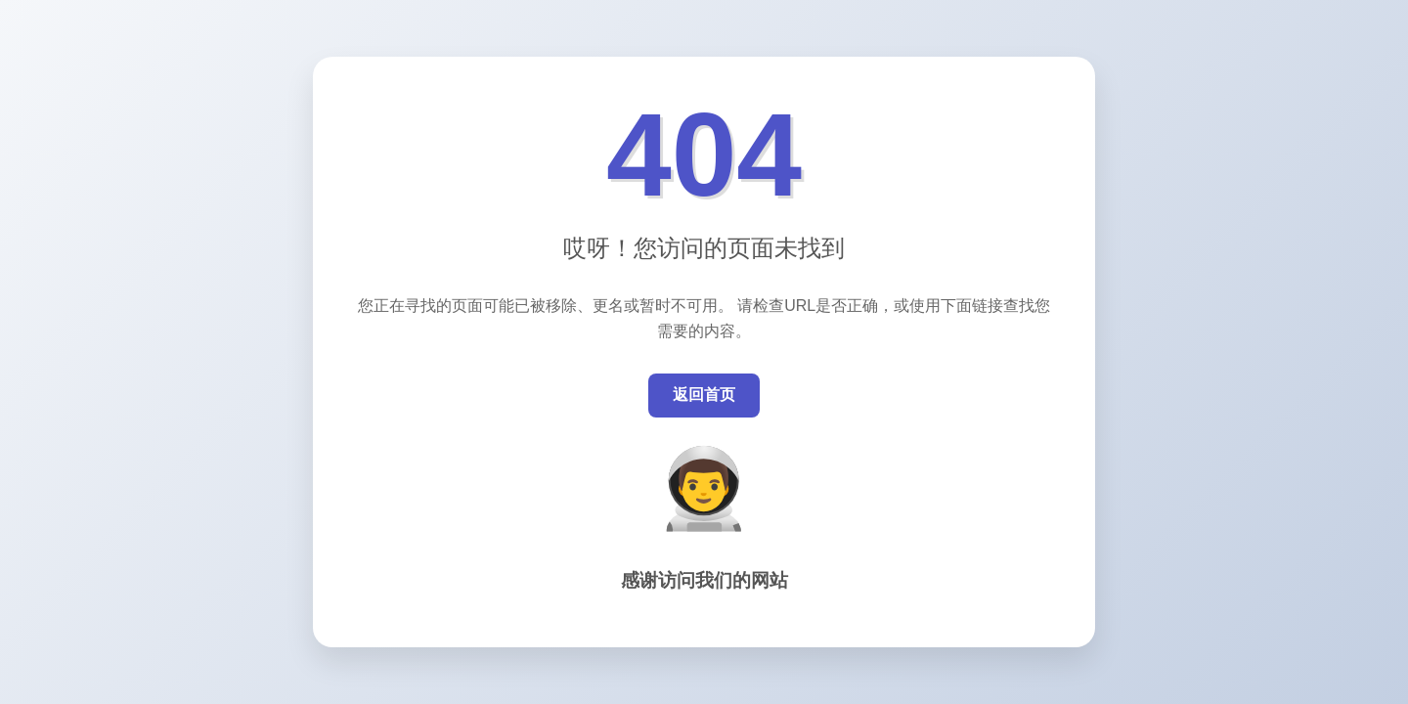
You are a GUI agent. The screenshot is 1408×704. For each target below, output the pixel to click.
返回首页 (704, 394)
